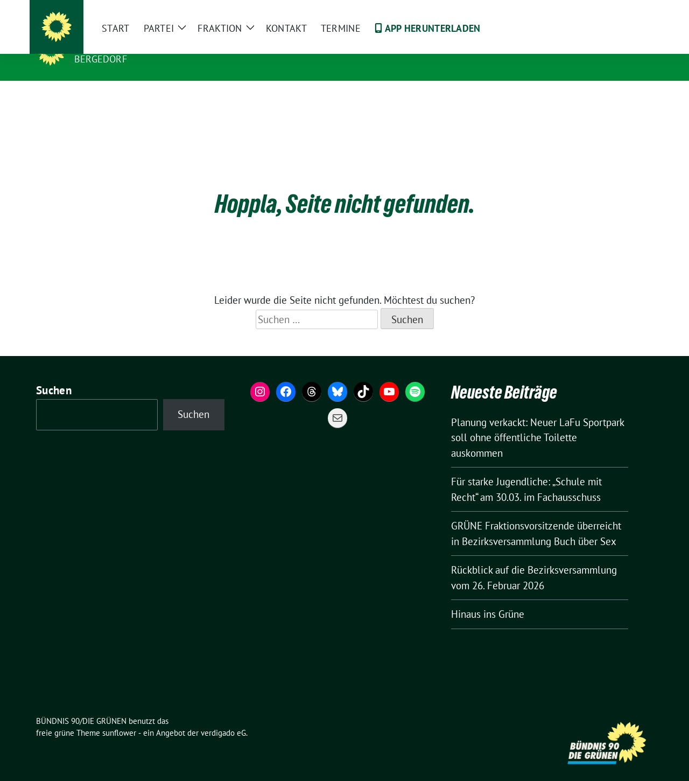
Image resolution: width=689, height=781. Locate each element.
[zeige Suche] (633, 10)
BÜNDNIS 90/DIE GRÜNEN (140, 44)
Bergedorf (100, 59)
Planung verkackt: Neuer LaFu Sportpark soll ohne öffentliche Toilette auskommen (537, 421)
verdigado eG (223, 716)
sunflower (119, 716)
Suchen (54, 373)
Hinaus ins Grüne (487, 597)
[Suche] (618, 10)
